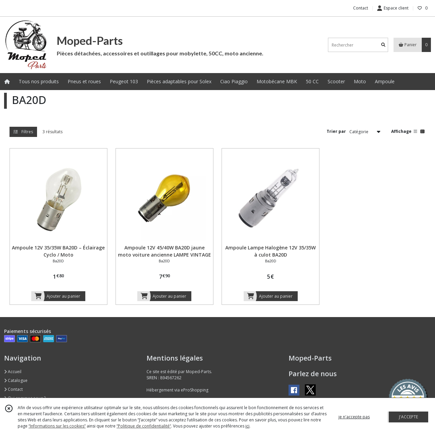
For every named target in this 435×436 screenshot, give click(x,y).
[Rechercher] (383, 45)
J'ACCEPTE (408, 417)
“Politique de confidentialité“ (144, 426)
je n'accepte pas (354, 417)
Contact (360, 8)
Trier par (336, 131)
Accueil (12, 371)
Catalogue (16, 380)
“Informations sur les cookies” (57, 426)
